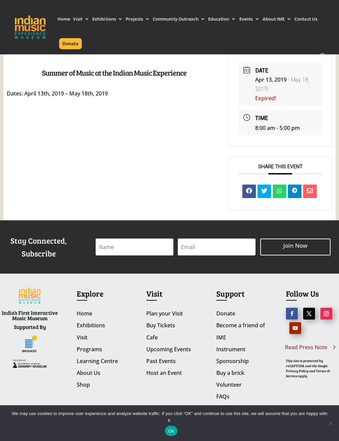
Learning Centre (97, 361)
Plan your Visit (164, 313)
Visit (77, 19)
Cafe (152, 337)
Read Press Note (306, 347)
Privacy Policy (297, 370)
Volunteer (229, 384)
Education (218, 19)
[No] (330, 423)
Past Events (161, 361)
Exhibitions (104, 19)
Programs (89, 349)
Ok (171, 431)
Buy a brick (230, 373)
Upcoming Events (168, 349)
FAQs (222, 396)
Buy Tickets (160, 325)
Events (246, 19)
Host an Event (164, 373)
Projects (134, 19)
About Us (88, 373)
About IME (274, 19)
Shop (83, 384)
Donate (70, 43)
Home (63, 19)
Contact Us (305, 19)
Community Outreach (175, 19)
